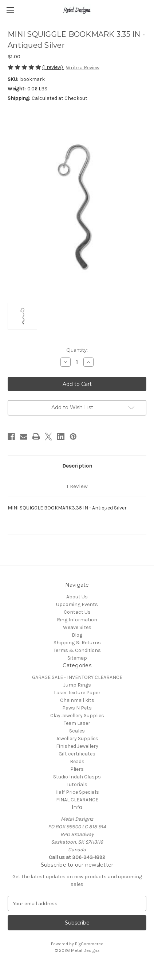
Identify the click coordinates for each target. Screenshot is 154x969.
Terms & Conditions (77, 650)
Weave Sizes (77, 627)
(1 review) (53, 67)
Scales (77, 731)
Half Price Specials (77, 792)
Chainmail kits (77, 700)
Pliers (77, 769)
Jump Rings (77, 685)
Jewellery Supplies (77, 738)
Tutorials (77, 784)
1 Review (77, 486)
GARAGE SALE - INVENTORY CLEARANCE (77, 677)
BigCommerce (89, 943)
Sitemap (77, 658)
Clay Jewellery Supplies (77, 715)
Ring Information (77, 620)
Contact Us (77, 612)
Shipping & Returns (77, 643)
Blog (77, 635)
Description (77, 465)
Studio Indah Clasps (77, 777)
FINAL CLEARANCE (77, 800)
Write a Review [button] (82, 68)
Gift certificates (77, 754)
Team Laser (77, 723)
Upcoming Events (77, 604)
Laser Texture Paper (77, 692)
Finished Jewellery (77, 746)
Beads (77, 761)
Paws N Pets (77, 708)
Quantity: (77, 350)
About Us (77, 597)
